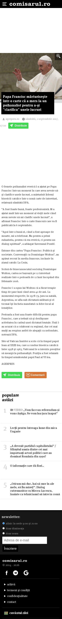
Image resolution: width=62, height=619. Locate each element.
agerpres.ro (12, 118)
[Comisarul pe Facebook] (6, 572)
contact (11, 602)
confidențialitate (17, 596)
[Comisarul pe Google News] (26, 572)
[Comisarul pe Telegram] (15, 572)
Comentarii (35, 375)
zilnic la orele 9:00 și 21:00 (20, 523)
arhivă (11, 584)
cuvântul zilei (16, 613)
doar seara (10, 533)
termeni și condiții (18, 590)
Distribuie (18, 126)
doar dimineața (13, 528)
